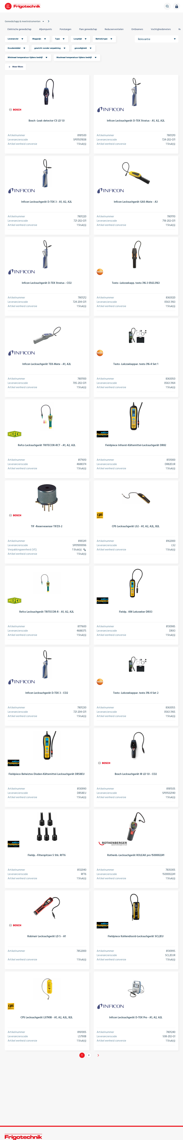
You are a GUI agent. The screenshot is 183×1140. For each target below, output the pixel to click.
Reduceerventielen (114, 29)
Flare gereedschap (88, 29)
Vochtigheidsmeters (161, 29)
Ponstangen (65, 29)
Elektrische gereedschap (19, 29)
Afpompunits (45, 29)
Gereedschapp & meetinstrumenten (25, 21)
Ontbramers (137, 29)
